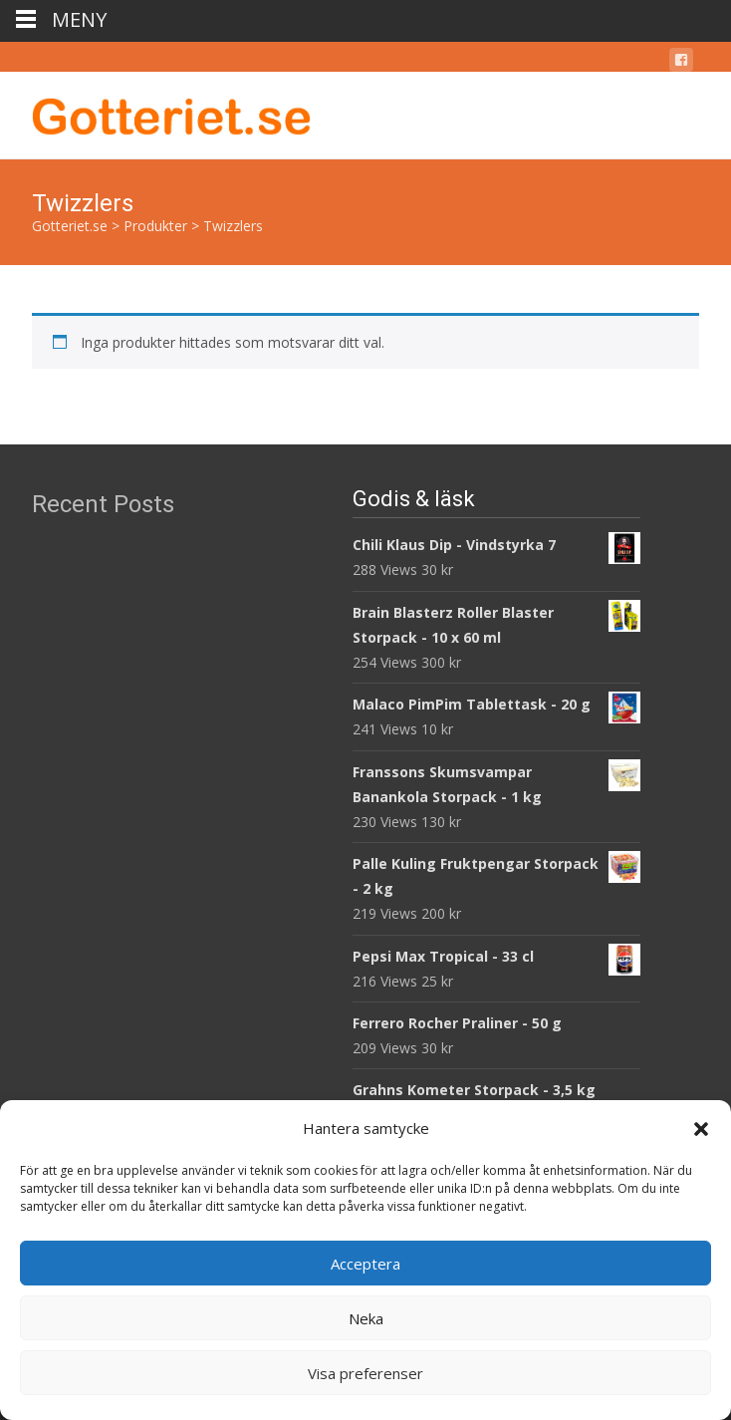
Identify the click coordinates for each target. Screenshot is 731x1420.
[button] (701, 1129)
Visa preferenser (365, 1373)
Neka (366, 1318)
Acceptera (365, 1264)
